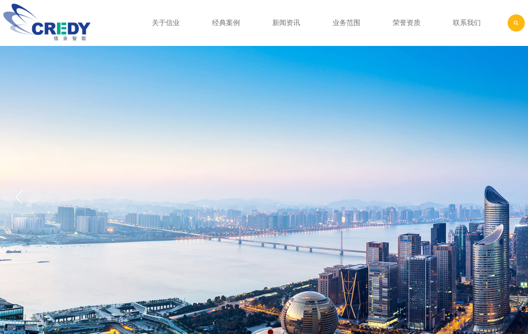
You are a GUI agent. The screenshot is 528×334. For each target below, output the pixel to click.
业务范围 (346, 22)
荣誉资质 (407, 22)
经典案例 (226, 22)
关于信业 (166, 22)
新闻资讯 (286, 22)
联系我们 (467, 22)
